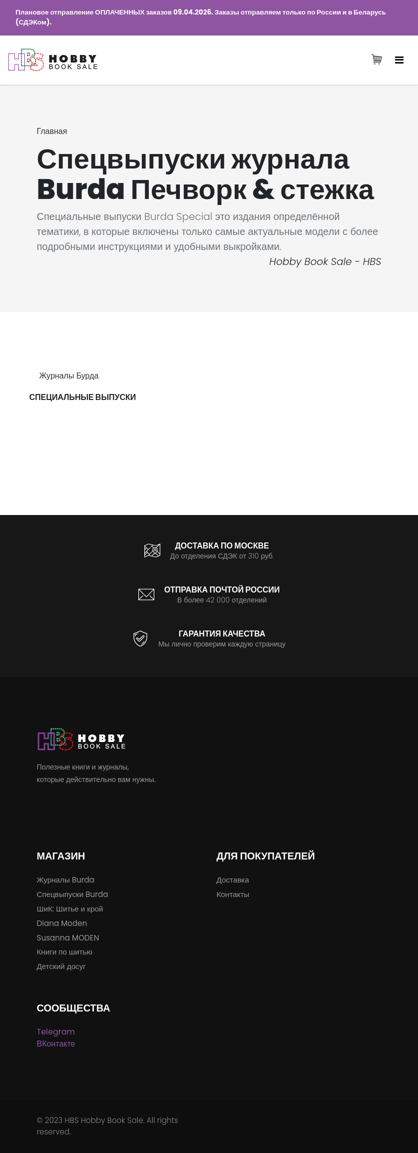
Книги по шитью (64, 951)
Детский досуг (61, 966)
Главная (52, 131)
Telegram (56, 1032)
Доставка (233, 879)
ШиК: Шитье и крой (70, 909)
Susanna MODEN (68, 937)
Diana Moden (62, 923)
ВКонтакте (56, 1044)
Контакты (233, 894)
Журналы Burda (66, 879)
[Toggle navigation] (399, 60)
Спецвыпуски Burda (72, 894)
